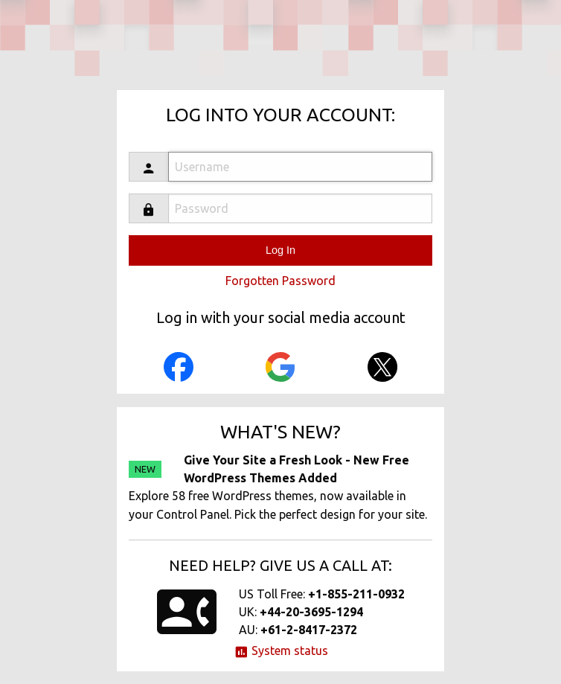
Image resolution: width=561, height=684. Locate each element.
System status (281, 650)
